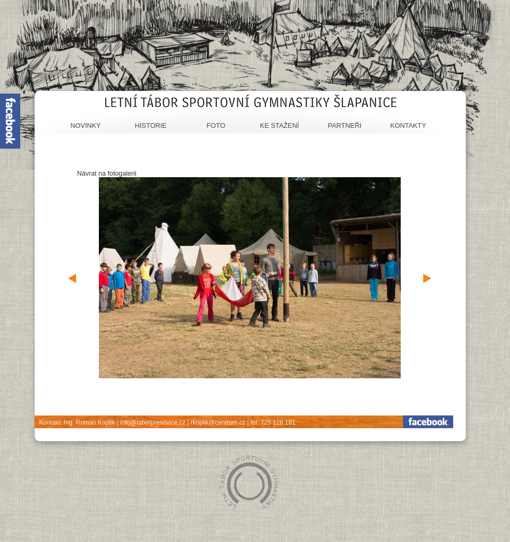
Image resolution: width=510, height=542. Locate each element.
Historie (151, 125)
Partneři (345, 125)
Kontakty (408, 125)
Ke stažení (279, 125)
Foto (216, 125)
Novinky (85, 125)
